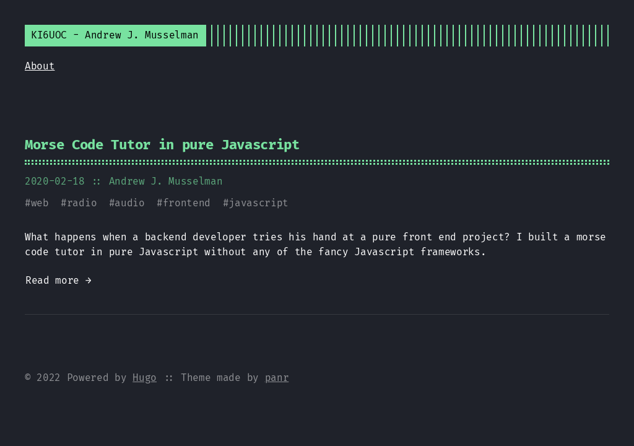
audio (129, 203)
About (39, 66)
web (40, 203)
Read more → (58, 280)
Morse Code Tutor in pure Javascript (162, 144)
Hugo (144, 377)
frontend (187, 203)
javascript (258, 203)
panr (277, 377)
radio (82, 203)
